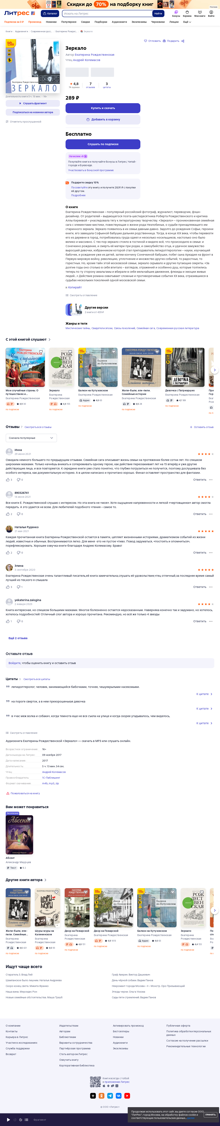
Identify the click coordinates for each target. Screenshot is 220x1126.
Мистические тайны (78, 334)
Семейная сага (146, 334)
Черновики (158, 21)
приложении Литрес (117, 1081)
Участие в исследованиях (21, 1042)
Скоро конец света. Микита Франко (27, 992)
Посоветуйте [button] (79, 193)
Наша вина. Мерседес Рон (21, 998)
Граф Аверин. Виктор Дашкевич (131, 981)
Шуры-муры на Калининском (44, 939)
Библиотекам (67, 1037)
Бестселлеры (121, 1031)
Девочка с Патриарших (180, 396)
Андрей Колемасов (54, 778)
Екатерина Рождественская (23, 404)
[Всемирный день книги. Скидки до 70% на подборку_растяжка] (110, 4)
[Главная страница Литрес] (19, 13)
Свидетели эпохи (102, 334)
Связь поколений (124, 334)
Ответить (199, 486)
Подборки (101, 21)
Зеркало (54, 396)
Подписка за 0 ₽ (14, 21)
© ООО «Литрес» (110, 1107)
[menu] (31, 444)
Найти (158, 13)
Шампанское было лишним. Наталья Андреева (34, 986)
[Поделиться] (183, 41)
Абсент (10, 864)
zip (57, 789)
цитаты (107, 93)
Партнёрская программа (74, 1048)
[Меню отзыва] (210, 486)
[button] (74, 91)
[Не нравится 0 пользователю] (20, 486)
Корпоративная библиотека (76, 1065)
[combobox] (107, 13)
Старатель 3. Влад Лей (19, 981)
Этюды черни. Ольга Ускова (128, 998)
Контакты (11, 1031)
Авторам (64, 1031)
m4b (45, 789)
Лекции (174, 21)
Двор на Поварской (77, 937)
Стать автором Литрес (73, 1054)
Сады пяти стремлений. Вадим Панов (134, 1003)
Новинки (51, 21)
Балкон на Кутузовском (93, 396)
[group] (110, 458)
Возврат (11, 1054)
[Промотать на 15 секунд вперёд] (21, 1120)
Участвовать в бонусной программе (91, 176)
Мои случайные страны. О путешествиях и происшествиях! (22, 398)
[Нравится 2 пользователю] (10, 520)
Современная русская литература (177, 334)
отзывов (90, 93)
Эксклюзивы (139, 21)
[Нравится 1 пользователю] (10, 628)
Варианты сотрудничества (75, 1042)
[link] (105, 456)
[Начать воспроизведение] (8, 1120)
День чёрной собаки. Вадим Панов (132, 986)
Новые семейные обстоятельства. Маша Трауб (34, 1003)
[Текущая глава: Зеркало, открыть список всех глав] (26, 1120)
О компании (13, 1025)
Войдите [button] (14, 669)
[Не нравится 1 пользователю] (20, 593)
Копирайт (75, 294)
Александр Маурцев (18, 868)
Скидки (85, 21)
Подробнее (78, 201)
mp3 (51, 789)
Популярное (68, 21)
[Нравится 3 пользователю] (10, 486)
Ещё (185, 21)
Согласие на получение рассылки (187, 1040)
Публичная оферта (178, 1025)
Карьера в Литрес (17, 1037)
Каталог (50, 13)
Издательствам (68, 1025)
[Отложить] (40, 358)
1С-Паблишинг (51, 784)
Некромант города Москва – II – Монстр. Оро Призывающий (148, 992)
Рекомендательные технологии (186, 1046)
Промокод (34, 21)
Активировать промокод (128, 1025)
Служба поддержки (18, 1048)
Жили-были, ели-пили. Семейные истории (136, 398)
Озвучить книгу (69, 1059)
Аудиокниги (119, 21)
